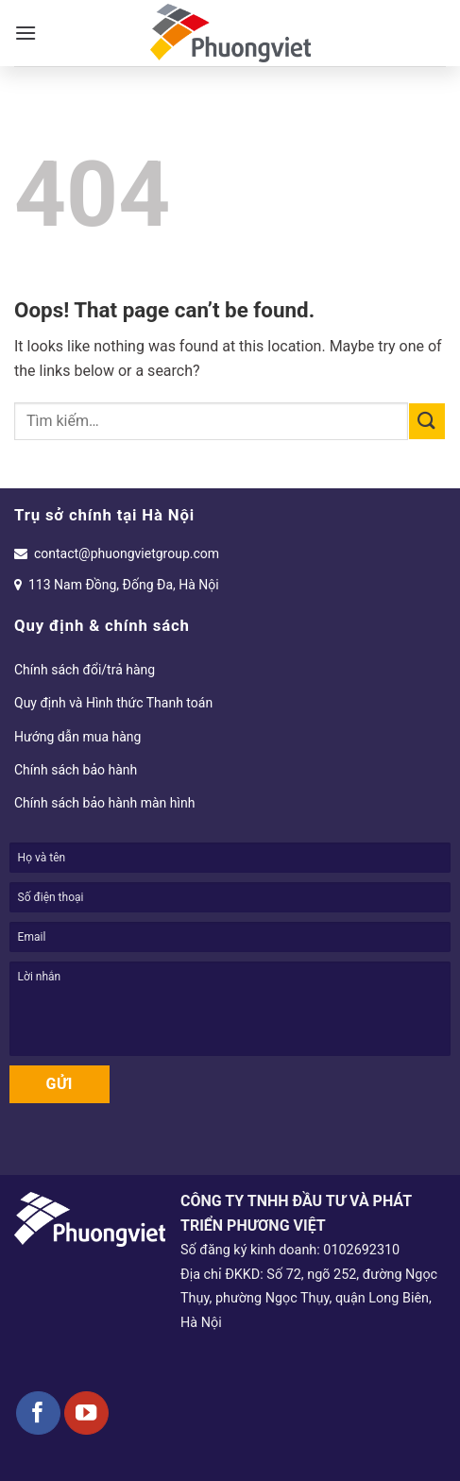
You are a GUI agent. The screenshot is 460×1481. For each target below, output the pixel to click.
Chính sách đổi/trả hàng (84, 669)
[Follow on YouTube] (86, 1413)
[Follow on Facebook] (38, 1413)
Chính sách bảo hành (75, 769)
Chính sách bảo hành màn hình (104, 802)
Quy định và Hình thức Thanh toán (113, 702)
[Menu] (25, 32)
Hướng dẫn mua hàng (77, 736)
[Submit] (427, 420)
